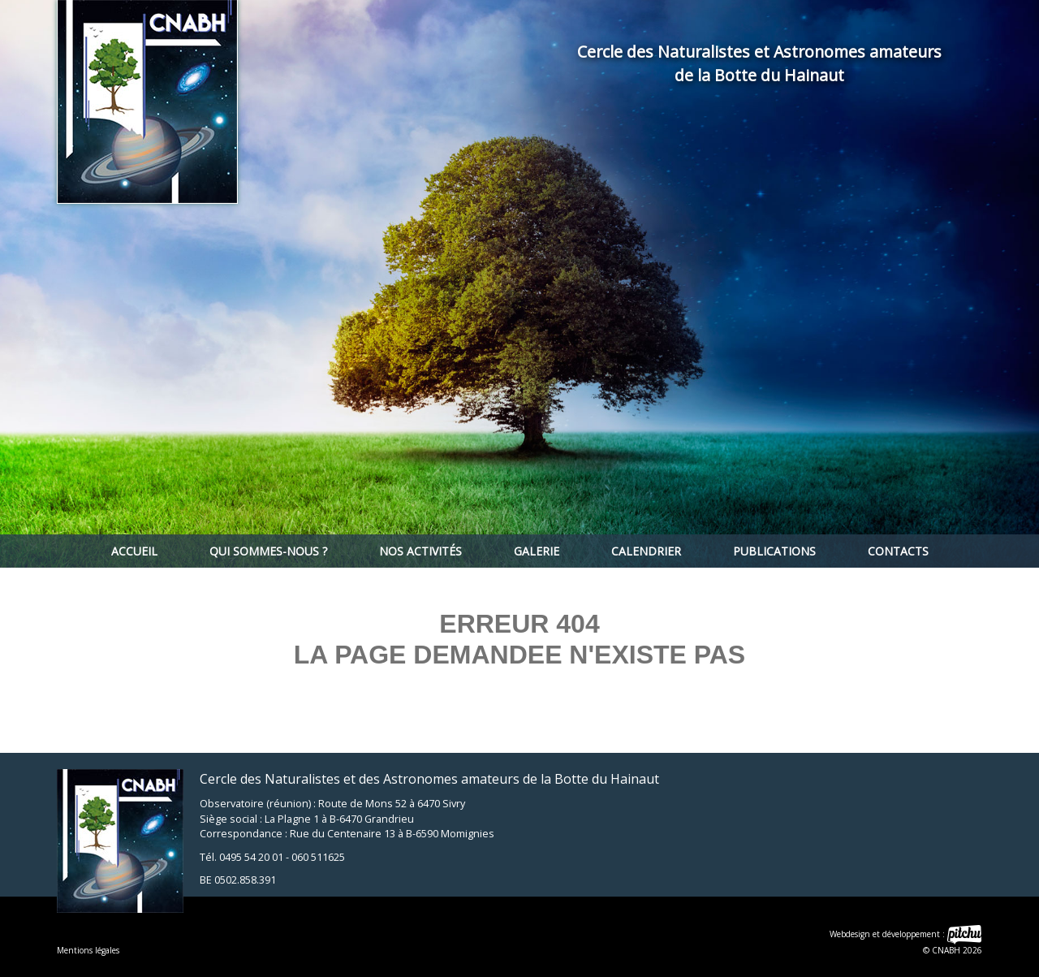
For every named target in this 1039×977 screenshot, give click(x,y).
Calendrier (646, 551)
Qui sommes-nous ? (268, 551)
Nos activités (420, 551)
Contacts (898, 551)
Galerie (536, 551)
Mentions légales (88, 950)
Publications (774, 551)
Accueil (134, 551)
